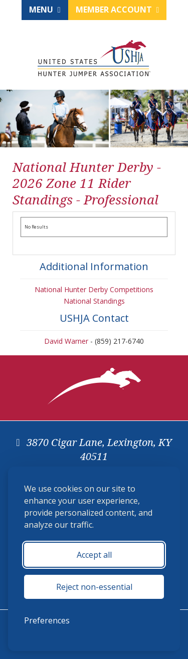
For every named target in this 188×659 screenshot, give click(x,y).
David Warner (66, 341)
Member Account (117, 9)
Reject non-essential (94, 586)
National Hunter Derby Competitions (94, 289)
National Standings (94, 301)
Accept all (94, 554)
